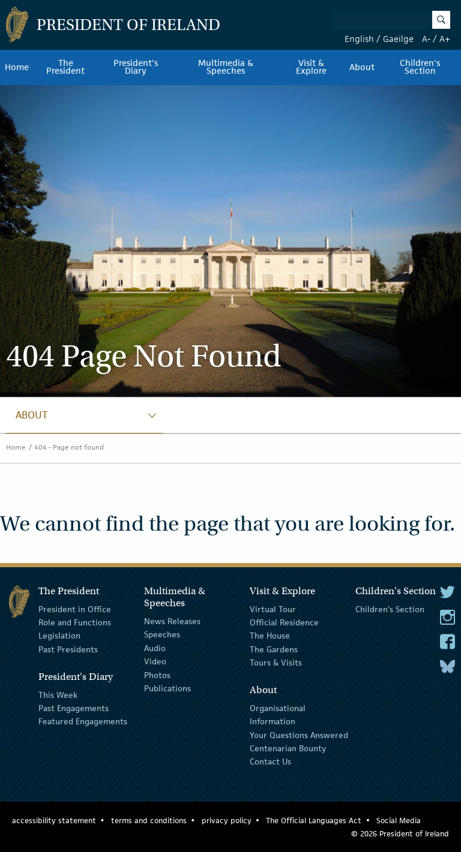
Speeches (162, 634)
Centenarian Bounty (288, 748)
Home (17, 67)
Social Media (398, 820)
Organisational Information (278, 715)
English (359, 38)
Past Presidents (68, 649)
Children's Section (389, 608)
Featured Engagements (82, 721)
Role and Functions (74, 622)
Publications (167, 688)
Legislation (59, 635)
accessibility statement (54, 820)
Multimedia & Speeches (225, 67)
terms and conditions (149, 820)
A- (426, 38)
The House (270, 635)
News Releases (172, 621)
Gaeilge (398, 38)
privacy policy (227, 820)
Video (155, 661)
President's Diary (135, 67)
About (362, 67)
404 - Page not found (69, 446)
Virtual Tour (273, 608)
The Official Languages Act (313, 820)
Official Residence (284, 622)
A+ (444, 38)
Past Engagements (73, 708)
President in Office (74, 608)
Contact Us (270, 761)
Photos (157, 674)
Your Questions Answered (299, 735)
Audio (155, 648)
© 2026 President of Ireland (400, 834)
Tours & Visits (276, 662)
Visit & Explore (311, 67)
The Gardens (274, 649)
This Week (57, 694)
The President (65, 67)
